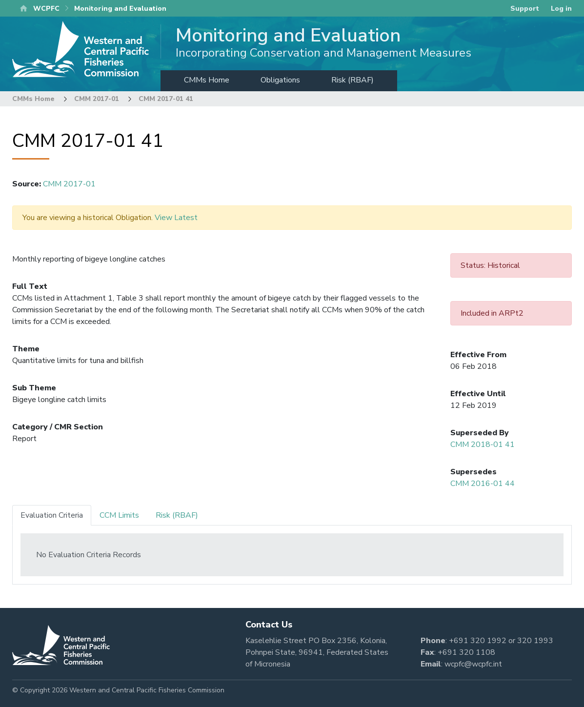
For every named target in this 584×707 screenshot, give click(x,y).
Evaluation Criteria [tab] (51, 515)
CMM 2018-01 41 (482, 444)
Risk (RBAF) (352, 80)
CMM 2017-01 (96, 98)
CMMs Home (206, 80)
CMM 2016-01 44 (482, 483)
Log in (561, 8)
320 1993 (535, 640)
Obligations (280, 80)
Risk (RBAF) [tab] (177, 515)
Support (524, 8)
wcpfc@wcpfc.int (473, 664)
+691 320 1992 (477, 640)
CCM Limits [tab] (119, 515)
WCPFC (46, 8)
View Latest (176, 217)
